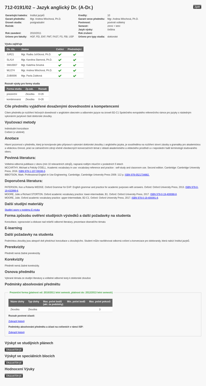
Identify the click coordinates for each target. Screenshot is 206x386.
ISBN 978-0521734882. (137, 174)
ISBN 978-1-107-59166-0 (32, 171)
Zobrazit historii (16, 321)
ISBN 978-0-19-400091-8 (145, 197)
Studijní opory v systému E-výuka (22, 209)
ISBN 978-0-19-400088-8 (163, 194)
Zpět (197, 6)
